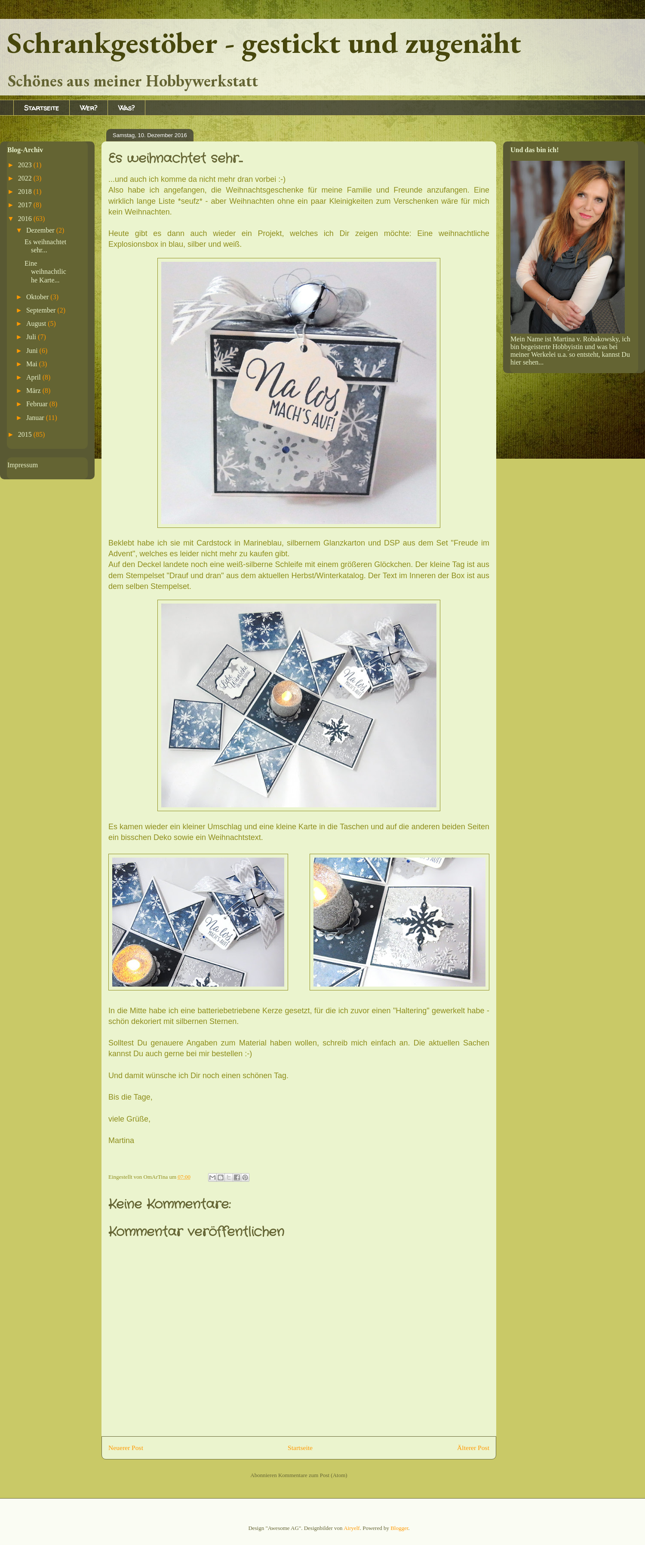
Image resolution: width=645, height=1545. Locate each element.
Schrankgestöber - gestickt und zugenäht (264, 42)
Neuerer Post (125, 1447)
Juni (33, 350)
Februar (37, 404)
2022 (26, 178)
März (34, 390)
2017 (26, 204)
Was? (126, 108)
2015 (26, 434)
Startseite (41, 108)
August (37, 323)
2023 (26, 165)
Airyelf (352, 1528)
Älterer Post (473, 1447)
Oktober (38, 296)
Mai (32, 364)
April (34, 377)
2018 (26, 191)
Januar (36, 417)
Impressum (22, 465)
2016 (26, 218)
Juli (32, 336)
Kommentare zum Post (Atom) (312, 1475)
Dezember (41, 230)
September (41, 310)
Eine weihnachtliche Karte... (45, 271)
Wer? (88, 108)
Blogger (399, 1528)
